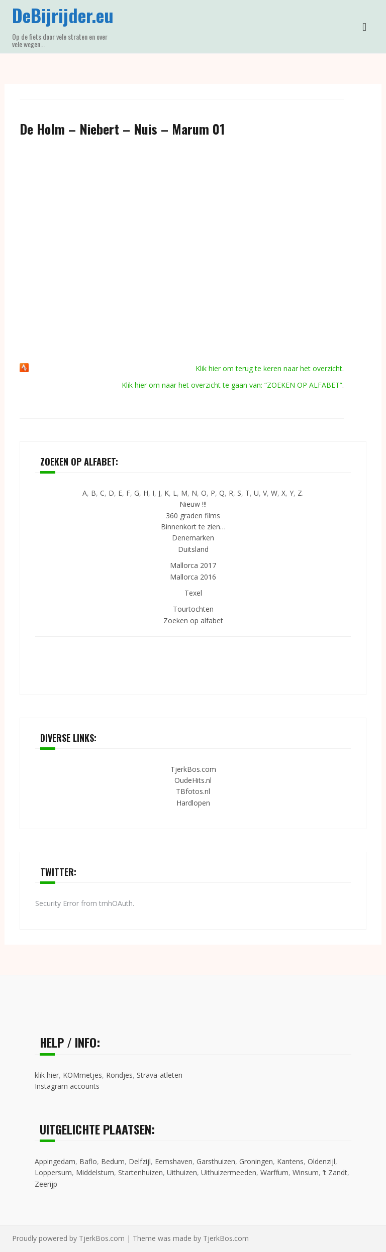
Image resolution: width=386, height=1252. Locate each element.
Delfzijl (140, 1161)
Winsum (306, 1172)
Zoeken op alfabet (193, 620)
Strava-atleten (159, 1075)
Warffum (274, 1172)
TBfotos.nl (193, 791)
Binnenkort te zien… (193, 526)
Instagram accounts (67, 1086)
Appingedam (55, 1161)
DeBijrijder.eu (63, 15)
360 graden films (193, 515)
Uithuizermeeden (228, 1172)
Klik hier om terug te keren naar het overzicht (269, 368)
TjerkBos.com (193, 769)
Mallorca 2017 (193, 565)
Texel (193, 593)
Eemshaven (173, 1161)
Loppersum (53, 1172)
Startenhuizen (140, 1172)
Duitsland (193, 549)
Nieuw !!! (193, 504)
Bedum (113, 1161)
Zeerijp (46, 1184)
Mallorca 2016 (193, 577)
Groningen (256, 1161)
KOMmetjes (82, 1075)
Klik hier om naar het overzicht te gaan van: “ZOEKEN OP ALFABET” (232, 385)
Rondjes (119, 1075)
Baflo (88, 1161)
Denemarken (193, 537)
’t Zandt (335, 1172)
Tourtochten (193, 609)
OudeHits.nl (193, 780)
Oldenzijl (321, 1161)
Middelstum (95, 1172)
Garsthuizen (216, 1161)
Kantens (290, 1161)
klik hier (47, 1075)
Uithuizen (182, 1172)
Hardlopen (193, 803)
